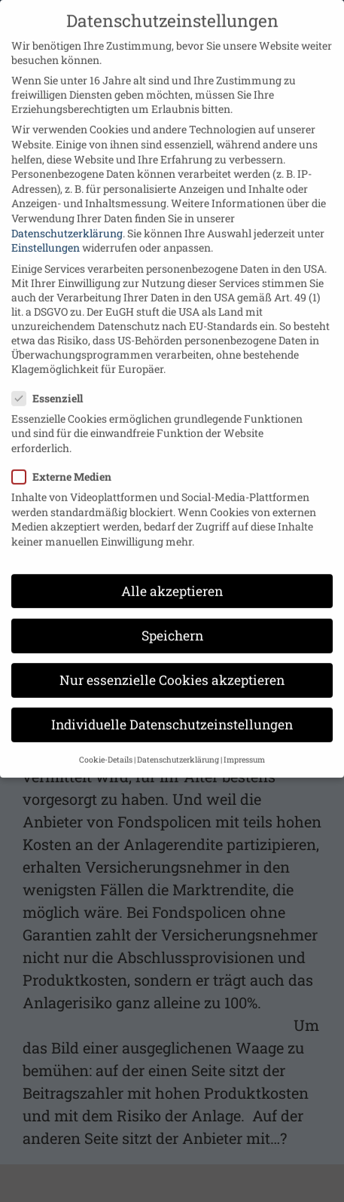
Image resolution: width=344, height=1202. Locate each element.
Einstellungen (45, 232)
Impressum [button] (244, 744)
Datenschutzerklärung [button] (178, 744)
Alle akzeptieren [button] (172, 575)
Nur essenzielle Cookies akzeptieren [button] (172, 664)
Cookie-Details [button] (105, 744)
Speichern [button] (172, 620)
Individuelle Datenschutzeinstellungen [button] (172, 708)
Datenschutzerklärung (67, 217)
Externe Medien (67, 461)
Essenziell (53, 382)
